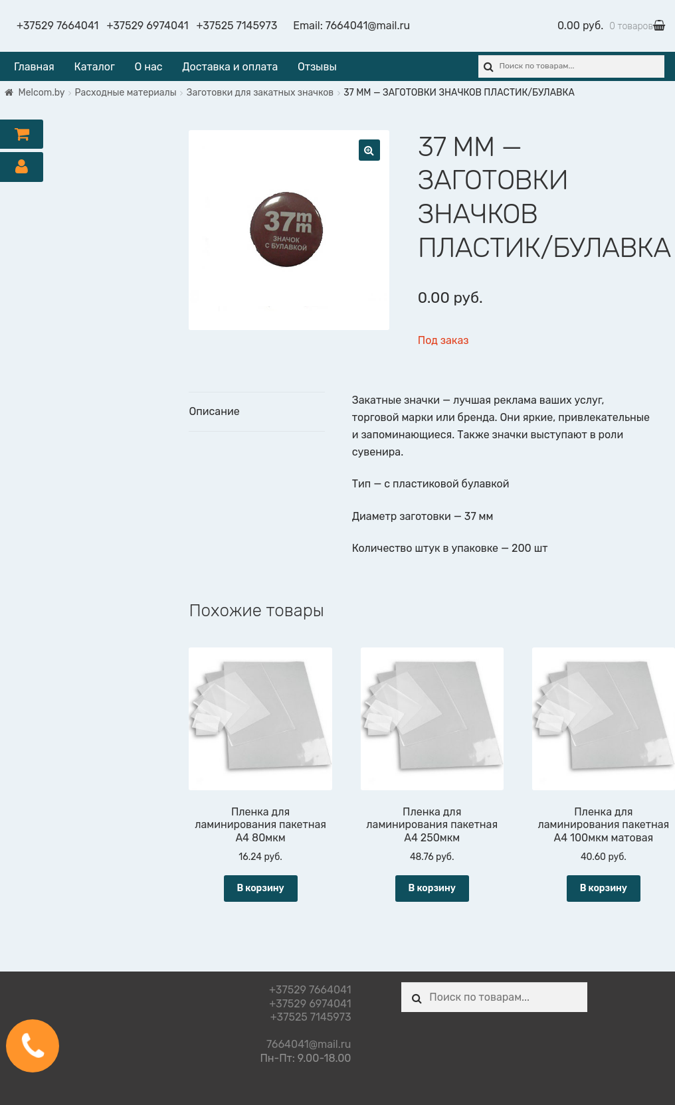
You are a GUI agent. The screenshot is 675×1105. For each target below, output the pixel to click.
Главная (34, 66)
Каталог (94, 66)
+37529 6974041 (147, 25)
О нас (148, 66)
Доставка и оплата (230, 66)
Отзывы (317, 66)
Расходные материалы (126, 92)
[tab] (256, 412)
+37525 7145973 (237, 25)
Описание (214, 411)
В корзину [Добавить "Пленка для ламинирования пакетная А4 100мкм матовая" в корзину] (603, 888)
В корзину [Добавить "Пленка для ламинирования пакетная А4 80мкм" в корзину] (260, 888)
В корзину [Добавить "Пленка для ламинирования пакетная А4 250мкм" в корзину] (432, 888)
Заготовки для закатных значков (260, 92)
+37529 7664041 (57, 25)
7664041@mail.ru (368, 25)
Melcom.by (42, 92)
